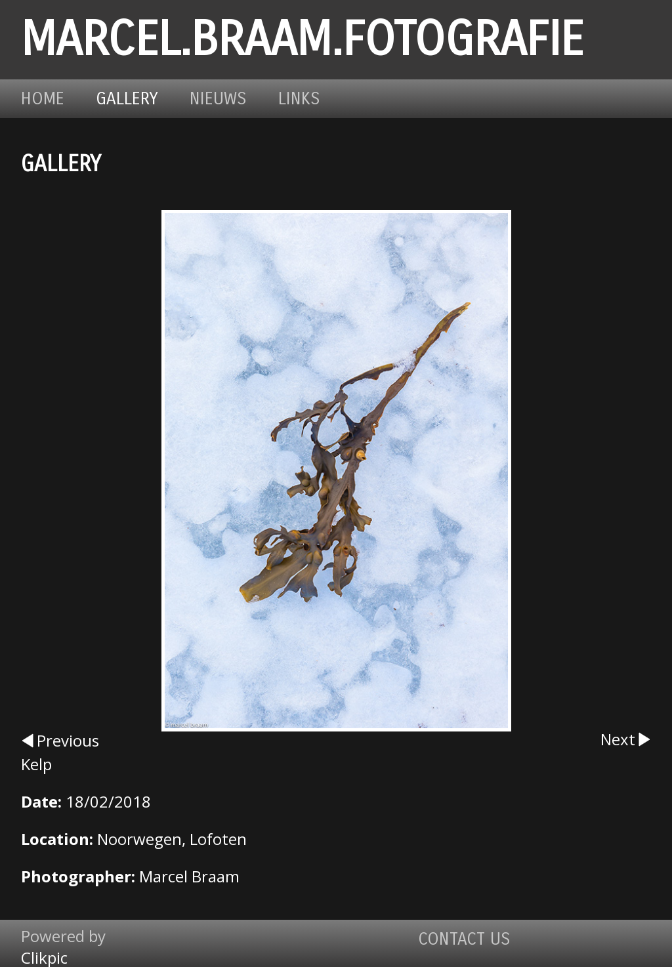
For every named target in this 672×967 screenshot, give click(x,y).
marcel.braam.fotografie (302, 40)
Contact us (464, 939)
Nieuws (218, 99)
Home (42, 99)
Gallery (127, 99)
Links (299, 99)
